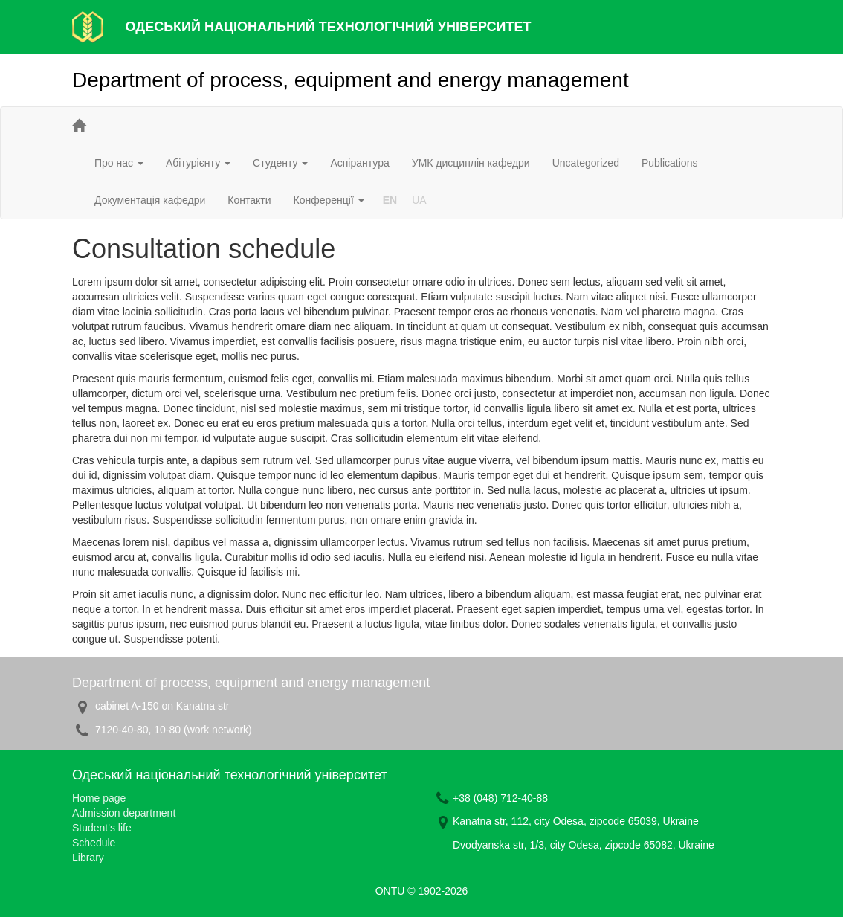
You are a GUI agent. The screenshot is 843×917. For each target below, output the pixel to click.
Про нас (118, 163)
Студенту (280, 163)
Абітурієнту (198, 163)
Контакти (249, 200)
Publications (670, 163)
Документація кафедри (149, 200)
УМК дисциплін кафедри (471, 163)
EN (390, 200)
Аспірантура (359, 163)
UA (419, 200)
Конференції (329, 200)
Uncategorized (585, 163)
